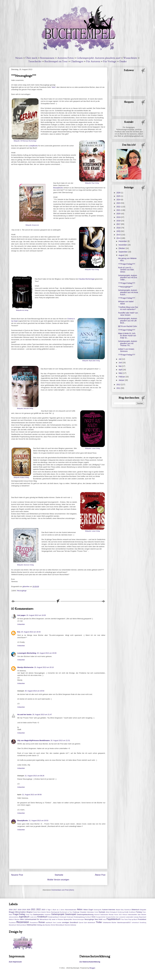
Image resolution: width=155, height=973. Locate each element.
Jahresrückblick (13, 917)
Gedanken (48, 914)
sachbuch (49, 922)
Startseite (59, 875)
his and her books (24, 714)
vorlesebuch (135, 922)
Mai (120, 366)
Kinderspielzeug (79, 917)
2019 (119, 217)
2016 (119, 228)
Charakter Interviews (87, 912)
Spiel (85, 922)
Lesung (135, 917)
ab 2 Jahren (60, 909)
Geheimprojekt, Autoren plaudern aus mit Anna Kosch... (128, 292)
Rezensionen (47, 58)
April (121, 370)
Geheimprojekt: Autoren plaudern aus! (98, 58)
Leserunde (129, 917)
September (123, 252)
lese (117, 917)
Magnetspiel (142, 917)
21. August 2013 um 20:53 (38, 820)
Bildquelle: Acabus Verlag (21, 477)
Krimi (93, 917)
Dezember (123, 241)
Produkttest (142, 919)
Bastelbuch (127, 909)
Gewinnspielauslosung (85, 914)
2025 (119, 196)
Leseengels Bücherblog (26, 653)
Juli (120, 359)
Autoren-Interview (108, 910)
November (123, 245)
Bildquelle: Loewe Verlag (92, 448)
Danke (123, 61)
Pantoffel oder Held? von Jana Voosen (128, 314)
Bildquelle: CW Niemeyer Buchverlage (25, 141)
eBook (108, 912)
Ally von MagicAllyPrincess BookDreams (33, 740)
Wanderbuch (12, 925)
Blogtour (30, 912)
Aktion (79, 909)
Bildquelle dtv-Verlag (22, 310)
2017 (119, 224)
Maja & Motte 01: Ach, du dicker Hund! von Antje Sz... (127, 335)
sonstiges (65, 922)
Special (81, 922)
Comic (96, 912)
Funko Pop (29, 914)
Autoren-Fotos (65, 58)
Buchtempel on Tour (56, 61)
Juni (120, 363)
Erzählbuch (132, 912)
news (104, 919)
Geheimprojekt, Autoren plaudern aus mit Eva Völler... (127, 277)
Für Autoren (93, 61)
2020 (119, 214)
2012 (119, 384)
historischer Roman (107, 914)
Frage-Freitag (19, 914)
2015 (119, 231)
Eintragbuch (113, 912)
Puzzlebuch (12, 922)
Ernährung (121, 912)
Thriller (99, 922)
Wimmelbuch (60, 925)
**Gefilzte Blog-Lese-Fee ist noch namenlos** (128, 308)
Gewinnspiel (70, 914)
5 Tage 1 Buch (51, 909)
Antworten (21, 624)
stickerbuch (91, 922)
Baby (122, 909)
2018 (119, 221)
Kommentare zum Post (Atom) (63, 890)
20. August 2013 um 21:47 (42, 714)
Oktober (122, 248)
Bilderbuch (135, 910)
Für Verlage (109, 61)
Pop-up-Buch (132, 919)
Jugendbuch (24, 917)
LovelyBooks (33, 146)
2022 (119, 207)
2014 (119, 235)
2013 (119, 238)
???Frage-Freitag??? (126, 264)
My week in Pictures (56, 919)
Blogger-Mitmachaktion (17, 912)
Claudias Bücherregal (86, 279)
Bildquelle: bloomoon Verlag (25, 565)
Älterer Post (100, 875)
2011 (119, 388)
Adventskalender (70, 909)
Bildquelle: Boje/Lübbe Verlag (91, 360)
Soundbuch (74, 922)
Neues (18, 58)
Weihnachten (32, 925)
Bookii (35, 912)
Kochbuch (88, 917)
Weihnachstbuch (22, 925)
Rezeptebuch (34, 922)
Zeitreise (73, 925)
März (121, 373)
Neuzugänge (22, 591)
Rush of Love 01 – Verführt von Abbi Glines (126, 270)
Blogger (92, 968)
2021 (119, 210)
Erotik (126, 912)
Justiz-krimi (33, 917)
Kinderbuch (42, 917)
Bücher (48, 912)
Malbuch (11, 919)
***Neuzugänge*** (125, 287)
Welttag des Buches (43, 925)
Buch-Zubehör (41, 912)
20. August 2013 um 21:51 (60, 740)
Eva (18, 632)
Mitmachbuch (44, 919)
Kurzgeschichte (100, 917)
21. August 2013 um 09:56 (32, 795)
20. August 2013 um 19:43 (31, 632)
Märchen (17, 919)
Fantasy (139, 912)
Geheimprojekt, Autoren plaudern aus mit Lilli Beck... (127, 320)
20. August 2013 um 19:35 (36, 615)
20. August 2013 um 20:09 (46, 653)
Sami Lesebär (57, 922)
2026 (119, 193)
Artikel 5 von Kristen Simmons (126, 350)
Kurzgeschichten (111, 917)
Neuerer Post (17, 875)
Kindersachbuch (53, 917)
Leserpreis (122, 917)
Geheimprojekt (57, 914)
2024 (119, 200)
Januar (122, 380)
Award (118, 909)
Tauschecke (34, 61)
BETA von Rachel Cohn (127, 326)
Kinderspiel (70, 917)
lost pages (21, 615)
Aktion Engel (88, 910)
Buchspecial (55, 912)
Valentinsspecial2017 (124, 922)
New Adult (98, 919)
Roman (41, 922)
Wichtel (53, 925)
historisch (97, 914)
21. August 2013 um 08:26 (34, 776)
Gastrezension (38, 914)
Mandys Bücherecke (25, 667)
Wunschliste (130, 58)
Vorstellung (143, 922)
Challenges (77, 61)
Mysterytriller (68, 919)
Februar (122, 377)
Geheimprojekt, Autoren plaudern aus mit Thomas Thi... (127, 343)
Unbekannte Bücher (109, 922)
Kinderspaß (63, 917)
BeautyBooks (58, 188)
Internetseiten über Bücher (137, 914)
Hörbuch (124, 914)
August (122, 255)
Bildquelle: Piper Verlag (92, 183)
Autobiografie (97, 909)
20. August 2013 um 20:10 (44, 667)
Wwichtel (67, 925)
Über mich (31, 58)
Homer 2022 (118, 914)
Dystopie (102, 912)
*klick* (53, 87)
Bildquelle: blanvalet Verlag (25, 408)
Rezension (22, 922)
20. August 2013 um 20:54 (34, 691)
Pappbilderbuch (113, 919)
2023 (119, 203)
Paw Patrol (124, 919)
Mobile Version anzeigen (58, 880)
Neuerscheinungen (78, 919)
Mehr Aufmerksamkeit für (29, 919)
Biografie (143, 909)
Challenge (76, 912)
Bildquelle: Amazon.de (32, 225)
